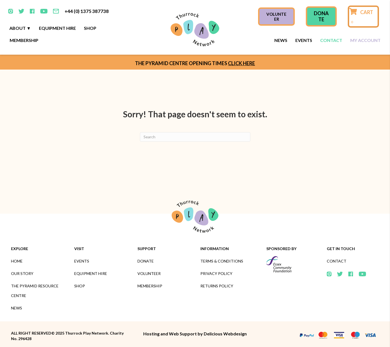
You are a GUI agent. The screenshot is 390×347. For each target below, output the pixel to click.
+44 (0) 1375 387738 (87, 11)
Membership (24, 40)
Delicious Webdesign (225, 333)
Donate (145, 261)
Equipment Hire (57, 28)
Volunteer (149, 273)
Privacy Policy (216, 273)
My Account (365, 40)
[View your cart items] (363, 16)
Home (17, 261)
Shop (90, 28)
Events (303, 40)
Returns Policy (216, 286)
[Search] (195, 137)
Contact (331, 40)
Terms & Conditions (221, 261)
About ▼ (20, 28)
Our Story (22, 273)
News (280, 40)
